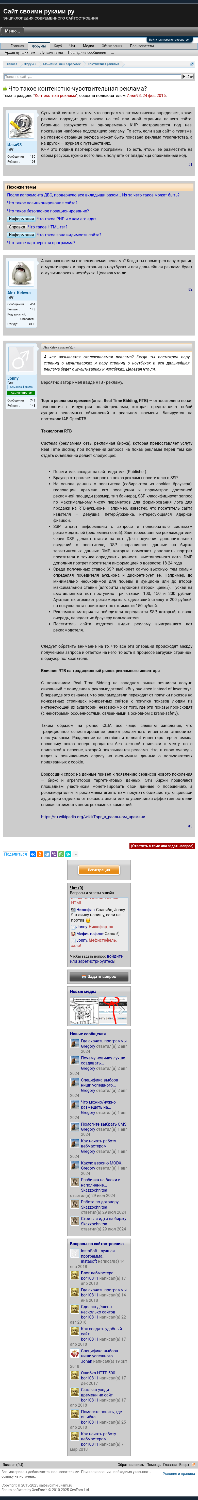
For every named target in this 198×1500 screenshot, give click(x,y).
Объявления (112, 46)
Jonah (86, 1361)
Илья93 (133, 95)
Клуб (58, 46)
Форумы (39, 46)
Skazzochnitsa (94, 1190)
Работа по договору (100, 1201)
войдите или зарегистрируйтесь (96, 959)
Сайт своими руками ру (38, 11)
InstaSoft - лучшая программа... (98, 1253)
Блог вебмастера (97, 1273)
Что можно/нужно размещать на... (98, 1105)
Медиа (88, 46)
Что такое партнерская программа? (41, 242)
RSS (193, 1464)
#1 (190, 165)
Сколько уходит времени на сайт (97, 1392)
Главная (17, 46)
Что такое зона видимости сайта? (69, 234)
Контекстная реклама (55, 95)
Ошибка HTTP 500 (98, 1373)
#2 (190, 289)
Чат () (76, 888)
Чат (72, 46)
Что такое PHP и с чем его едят (66, 218)
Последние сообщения (87, 53)
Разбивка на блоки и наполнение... (100, 1182)
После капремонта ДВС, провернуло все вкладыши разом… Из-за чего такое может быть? (93, 195)
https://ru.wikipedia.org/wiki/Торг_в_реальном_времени (93, 816)
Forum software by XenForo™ (46, 1490)
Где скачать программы (104, 1041)
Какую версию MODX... (102, 1163)
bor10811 (89, 1278)
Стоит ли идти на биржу (103, 1218)
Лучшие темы (51, 53)
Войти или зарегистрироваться (169, 39)
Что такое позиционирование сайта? (42, 203)
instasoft (89, 1261)
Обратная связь (131, 1465)
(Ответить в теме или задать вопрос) (162, 846)
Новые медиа (83, 991)
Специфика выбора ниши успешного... (99, 1083)
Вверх (184, 1465)
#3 (190, 826)
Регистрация (99, 870)
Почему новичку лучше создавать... (103, 1060)
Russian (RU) (13, 1465)
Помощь (153, 1465)
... (112, 53)
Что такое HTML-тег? (47, 227)
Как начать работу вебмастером (98, 1143)
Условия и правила (179, 1474)
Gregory (88, 1046)
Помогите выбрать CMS (103, 1124)
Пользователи (142, 46)
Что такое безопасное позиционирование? (48, 211)
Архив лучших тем (20, 53)
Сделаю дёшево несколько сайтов (98, 1309)
